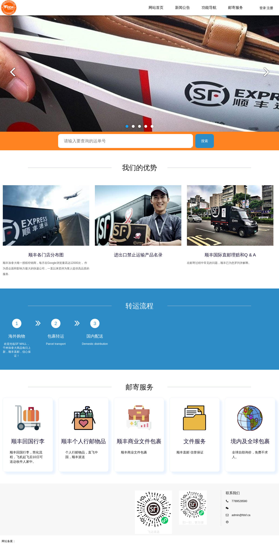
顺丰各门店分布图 (46, 254)
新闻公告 (182, 8)
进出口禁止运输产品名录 (138, 254)
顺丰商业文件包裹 (139, 441)
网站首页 (156, 8)
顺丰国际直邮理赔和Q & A (230, 254)
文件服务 (194, 441)
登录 (262, 8)
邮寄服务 (235, 8)
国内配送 (94, 336)
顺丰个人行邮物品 (83, 441)
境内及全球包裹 (250, 441)
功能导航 (209, 8)
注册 (270, 8)
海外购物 (16, 336)
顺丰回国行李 (28, 441)
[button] (127, 126)
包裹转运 (55, 336)
